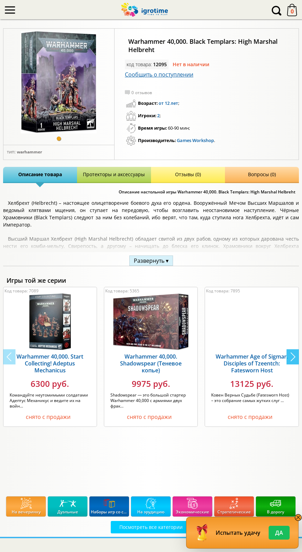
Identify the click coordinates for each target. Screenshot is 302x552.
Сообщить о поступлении (159, 74)
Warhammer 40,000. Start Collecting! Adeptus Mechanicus (50, 363)
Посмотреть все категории (151, 527)
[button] (59, 139)
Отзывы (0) (188, 174)
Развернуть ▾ (151, 260)
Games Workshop (195, 140)
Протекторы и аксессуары (114, 174)
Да (279, 532)
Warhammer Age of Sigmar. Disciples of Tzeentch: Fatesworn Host (252, 363)
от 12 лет (168, 103)
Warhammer (29, 152)
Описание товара (40, 174)
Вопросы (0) (262, 174)
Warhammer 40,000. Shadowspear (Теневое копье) (151, 363)
